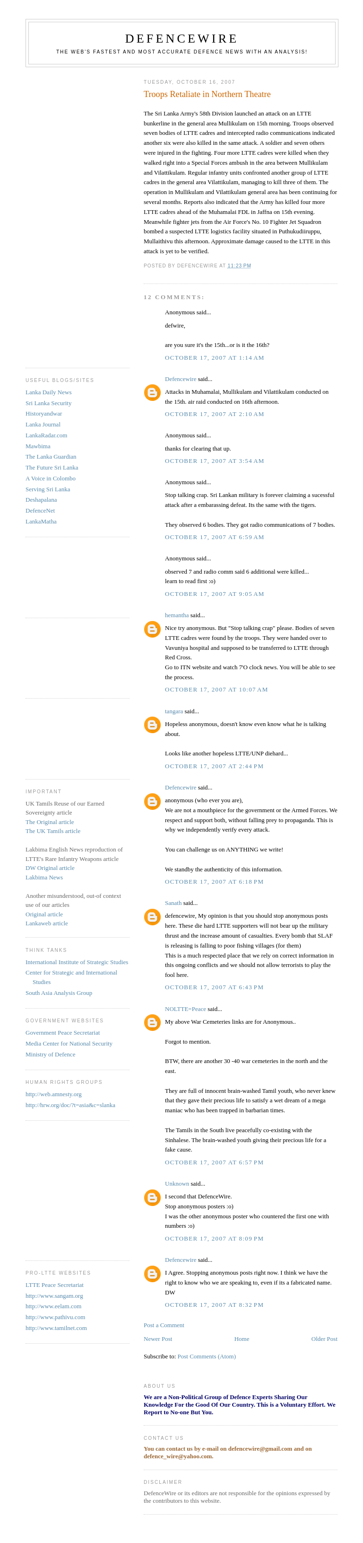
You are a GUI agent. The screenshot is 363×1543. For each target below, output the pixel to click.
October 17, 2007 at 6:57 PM (214, 1162)
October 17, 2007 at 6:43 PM (214, 987)
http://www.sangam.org (54, 1295)
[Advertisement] (63, 214)
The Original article (50, 821)
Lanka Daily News (48, 392)
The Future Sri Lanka (52, 467)
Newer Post (158, 1338)
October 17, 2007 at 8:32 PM (214, 1304)
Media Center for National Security (69, 1043)
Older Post (324, 1338)
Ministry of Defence (50, 1054)
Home (242, 1338)
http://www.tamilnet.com (56, 1327)
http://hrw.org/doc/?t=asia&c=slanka (70, 1104)
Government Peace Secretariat (63, 1032)
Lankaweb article (47, 923)
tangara (174, 711)
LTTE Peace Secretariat (55, 1284)
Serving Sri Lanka (48, 489)
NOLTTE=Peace (185, 1008)
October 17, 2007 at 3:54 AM (215, 460)
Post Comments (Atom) (207, 1356)
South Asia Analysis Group (59, 992)
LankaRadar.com (46, 435)
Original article (44, 914)
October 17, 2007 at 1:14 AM (215, 357)
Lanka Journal (43, 424)
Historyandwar (44, 413)
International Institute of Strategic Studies (77, 962)
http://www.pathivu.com (55, 1317)
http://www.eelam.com (53, 1306)
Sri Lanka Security (48, 403)
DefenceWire (182, 38)
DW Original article (50, 867)
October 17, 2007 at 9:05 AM (215, 593)
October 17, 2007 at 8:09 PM (214, 1238)
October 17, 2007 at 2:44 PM (214, 766)
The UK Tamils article (53, 830)
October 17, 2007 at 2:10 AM (215, 413)
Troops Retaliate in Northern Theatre (207, 94)
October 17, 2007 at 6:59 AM (215, 537)
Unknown (177, 1183)
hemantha (177, 615)
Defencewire (180, 378)
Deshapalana (41, 499)
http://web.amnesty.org (54, 1094)
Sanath (173, 902)
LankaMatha (41, 521)
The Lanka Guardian (51, 456)
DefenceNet (40, 510)
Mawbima (38, 446)
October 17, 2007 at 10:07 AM (216, 689)
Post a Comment (164, 1325)
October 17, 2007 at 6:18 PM (214, 881)
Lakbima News (44, 877)
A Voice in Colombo (51, 478)
